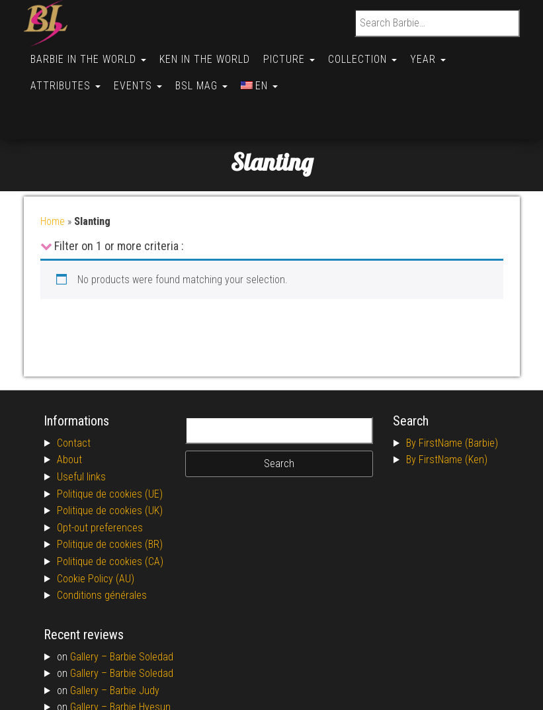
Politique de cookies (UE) (110, 441)
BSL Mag (208, 73)
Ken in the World (208, 54)
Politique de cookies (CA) (110, 508)
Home (52, 168)
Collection (371, 54)
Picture (295, 54)
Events (142, 73)
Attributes (67, 73)
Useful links (81, 424)
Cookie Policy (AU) (95, 525)
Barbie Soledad (141, 604)
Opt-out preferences (100, 474)
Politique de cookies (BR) (110, 491)
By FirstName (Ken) (446, 406)
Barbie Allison (138, 671)
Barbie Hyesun (140, 654)
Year (440, 54)
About (69, 406)
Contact (74, 390)
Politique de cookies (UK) (110, 457)
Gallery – (90, 604)
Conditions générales (102, 542)
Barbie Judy (134, 637)
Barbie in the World (89, 54)
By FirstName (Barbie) (452, 390)
